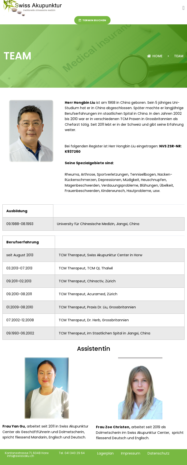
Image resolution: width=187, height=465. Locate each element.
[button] (183, 8)
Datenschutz (158, 453)
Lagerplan (105, 453)
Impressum (130, 453)
